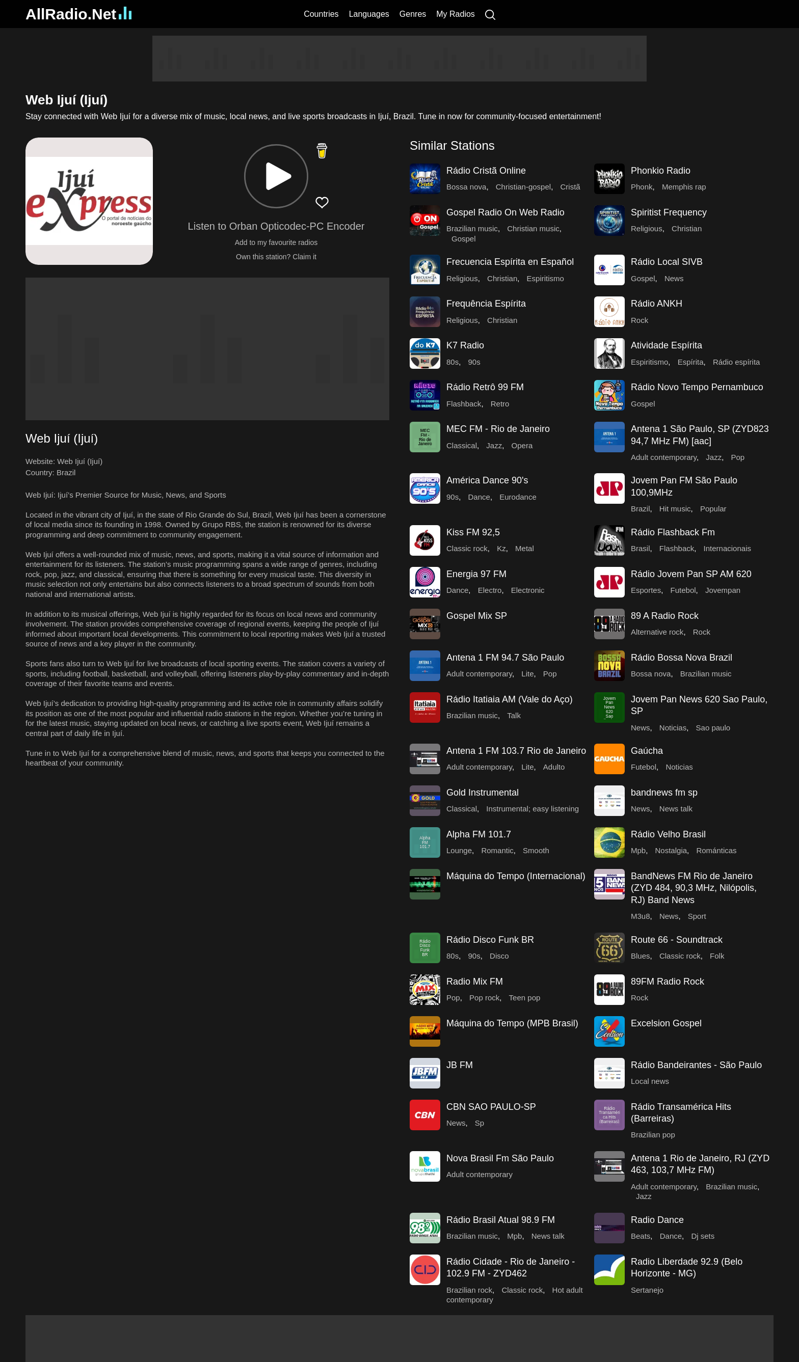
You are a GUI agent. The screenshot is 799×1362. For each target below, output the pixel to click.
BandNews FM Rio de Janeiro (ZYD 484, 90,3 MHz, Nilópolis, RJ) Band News (694, 888)
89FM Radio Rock (667, 981)
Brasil (640, 548)
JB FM (459, 1065)
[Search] (490, 14)
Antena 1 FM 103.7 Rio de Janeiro (516, 751)
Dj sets (702, 1236)
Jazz (494, 445)
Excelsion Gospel (666, 1023)
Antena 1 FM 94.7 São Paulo (505, 657)
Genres (413, 14)
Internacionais (727, 548)
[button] (276, 176)
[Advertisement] (399, 58)
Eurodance (518, 497)
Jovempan (722, 590)
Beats (640, 1236)
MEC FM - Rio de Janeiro (498, 429)
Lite (527, 673)
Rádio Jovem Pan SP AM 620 (691, 574)
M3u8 (640, 916)
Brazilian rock (469, 1290)
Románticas (716, 850)
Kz (501, 548)
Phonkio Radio (660, 171)
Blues (640, 955)
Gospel (463, 238)
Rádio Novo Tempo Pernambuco (697, 387)
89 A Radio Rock (665, 616)
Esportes (646, 590)
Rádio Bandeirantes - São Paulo (696, 1065)
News (674, 278)
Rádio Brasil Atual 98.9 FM (500, 1220)
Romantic (497, 850)
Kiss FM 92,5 (473, 532)
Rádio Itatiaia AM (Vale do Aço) (509, 699)
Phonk (642, 186)
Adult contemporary (664, 457)
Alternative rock (657, 632)
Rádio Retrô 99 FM (485, 387)
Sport (697, 916)
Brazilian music (472, 228)
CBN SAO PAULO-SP (491, 1107)
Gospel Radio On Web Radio (505, 212)
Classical (461, 445)
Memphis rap (684, 186)
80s (452, 362)
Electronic (528, 590)
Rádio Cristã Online (486, 171)
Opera (522, 445)
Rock (639, 320)
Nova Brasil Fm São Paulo (500, 1158)
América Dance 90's (487, 480)
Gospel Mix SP (476, 616)
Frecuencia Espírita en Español (510, 262)
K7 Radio (465, 345)
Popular (713, 508)
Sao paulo (713, 727)
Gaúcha (647, 751)
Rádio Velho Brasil (668, 834)
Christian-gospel (523, 186)
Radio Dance (657, 1220)
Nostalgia (671, 850)
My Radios (455, 14)
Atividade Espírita (666, 345)
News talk (676, 808)
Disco (499, 955)
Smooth (536, 850)
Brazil (66, 472)
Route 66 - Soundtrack (677, 940)
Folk (717, 955)
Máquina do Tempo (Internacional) (515, 876)
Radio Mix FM (474, 981)
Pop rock (484, 997)
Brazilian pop (653, 1134)
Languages (369, 14)
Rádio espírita (736, 362)
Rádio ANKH (656, 303)
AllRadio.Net (78, 14)
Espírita (691, 362)
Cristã (570, 186)
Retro (500, 403)
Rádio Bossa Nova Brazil (681, 657)
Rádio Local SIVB (667, 262)
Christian (687, 228)
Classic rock (467, 548)
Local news (650, 1081)
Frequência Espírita (486, 303)
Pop (737, 457)
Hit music (675, 508)
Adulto (554, 766)
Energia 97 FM (476, 574)
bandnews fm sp (664, 792)
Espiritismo (545, 278)
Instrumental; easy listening (532, 808)
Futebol (683, 590)
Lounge (459, 850)
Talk (514, 715)
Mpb (638, 850)
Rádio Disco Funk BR (490, 940)
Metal (524, 548)
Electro (490, 590)
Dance (479, 497)
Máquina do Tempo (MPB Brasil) (512, 1023)
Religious (646, 228)
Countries (321, 14)
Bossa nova (466, 186)
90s (474, 362)
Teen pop (525, 997)
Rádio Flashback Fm (673, 532)
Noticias (672, 727)
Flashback (463, 403)
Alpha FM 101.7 (478, 834)
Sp (479, 1123)
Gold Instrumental (482, 792)
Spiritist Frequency (669, 212)
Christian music (533, 228)
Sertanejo (647, 1290)
